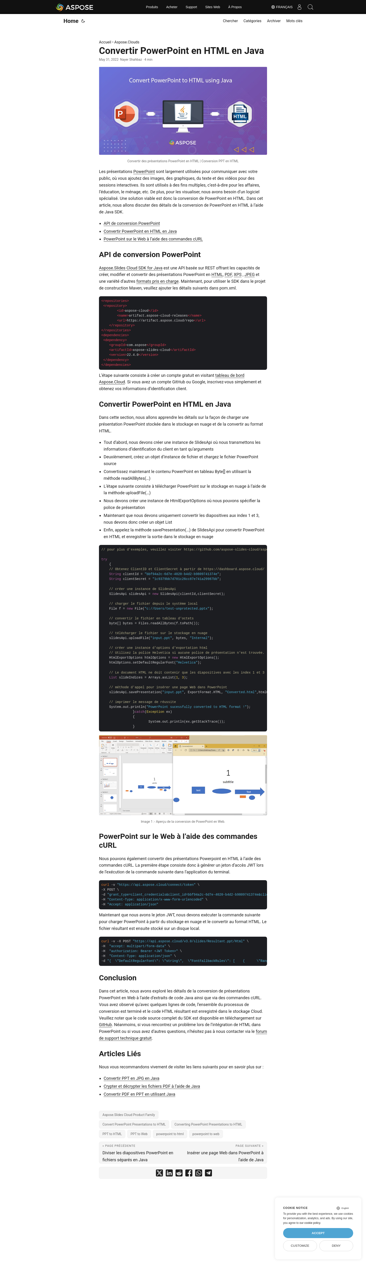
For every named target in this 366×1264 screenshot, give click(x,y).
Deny (336, 1245)
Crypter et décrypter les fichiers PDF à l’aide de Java (152, 1086)
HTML (217, 274)
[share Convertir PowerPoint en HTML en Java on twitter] (159, 1174)
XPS (238, 274)
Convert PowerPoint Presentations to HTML (134, 1124)
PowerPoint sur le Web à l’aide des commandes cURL (153, 239)
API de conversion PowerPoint (132, 223)
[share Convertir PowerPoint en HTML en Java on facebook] (188, 1174)
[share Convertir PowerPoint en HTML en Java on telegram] (208, 1174)
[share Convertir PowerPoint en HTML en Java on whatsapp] (198, 1174)
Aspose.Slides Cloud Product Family (128, 1115)
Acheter (171, 7)
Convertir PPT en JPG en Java (131, 1078)
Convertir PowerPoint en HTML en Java (140, 231)
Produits (152, 7)
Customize (300, 1245)
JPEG (249, 274)
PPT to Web (139, 1134)
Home (70, 21)
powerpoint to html (170, 1134)
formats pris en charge (157, 281)
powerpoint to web (206, 1134)
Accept (318, 1233)
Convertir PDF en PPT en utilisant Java (139, 1094)
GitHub (105, 1024)
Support (191, 7)
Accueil (105, 42)
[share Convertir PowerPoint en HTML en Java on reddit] (179, 1174)
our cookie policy (309, 1223)
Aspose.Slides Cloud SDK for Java (130, 267)
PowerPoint (144, 171)
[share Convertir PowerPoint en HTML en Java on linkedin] (169, 1174)
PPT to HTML (112, 1134)
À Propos (235, 7)
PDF (228, 274)
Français (281, 7)
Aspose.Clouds (126, 42)
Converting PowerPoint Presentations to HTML (208, 1124)
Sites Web (212, 7)
